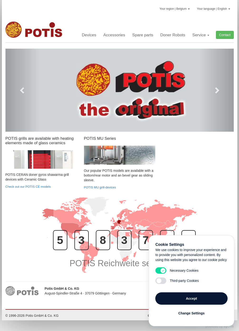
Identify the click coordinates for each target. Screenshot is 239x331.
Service (200, 35)
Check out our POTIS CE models (28, 186)
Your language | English (213, 8)
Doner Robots (172, 35)
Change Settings (191, 312)
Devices (89, 35)
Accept (191, 298)
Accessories (114, 35)
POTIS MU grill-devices (100, 187)
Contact (224, 35)
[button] (22, 90)
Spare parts (142, 35)
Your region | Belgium (175, 8)
